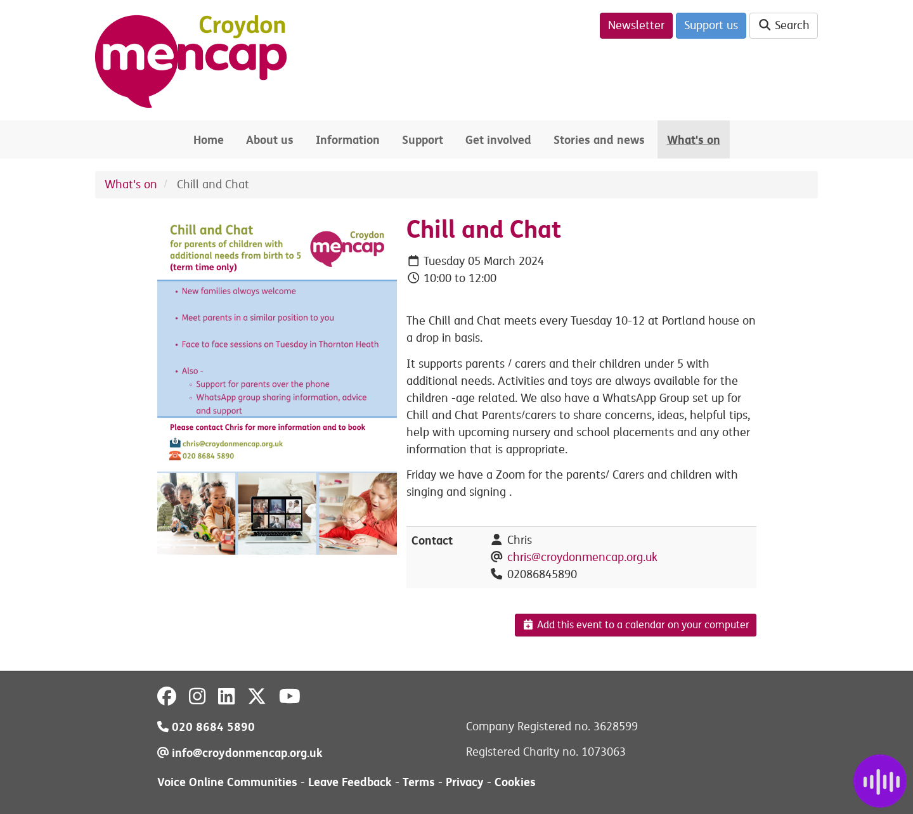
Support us (711, 25)
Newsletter (636, 25)
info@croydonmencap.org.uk (240, 753)
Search (784, 25)
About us (270, 139)
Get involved (498, 139)
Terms (419, 782)
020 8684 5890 (206, 727)
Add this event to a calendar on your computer (635, 625)
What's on (693, 139)
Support (422, 139)
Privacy (465, 782)
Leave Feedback (350, 782)
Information (348, 139)
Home (208, 139)
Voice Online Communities (227, 782)
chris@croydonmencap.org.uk (582, 557)
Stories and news (599, 139)
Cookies (515, 782)
